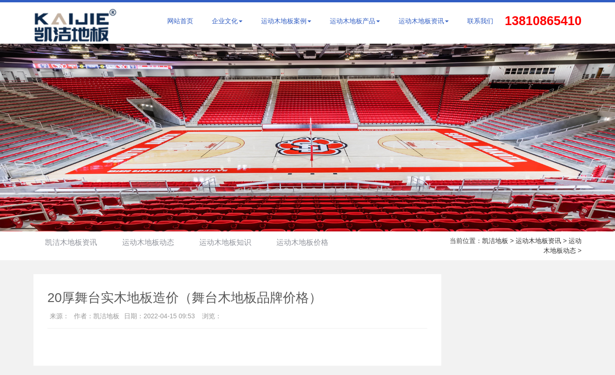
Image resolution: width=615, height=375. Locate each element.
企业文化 (227, 21)
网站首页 (180, 21)
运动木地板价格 (302, 242)
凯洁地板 (495, 240)
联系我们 (480, 21)
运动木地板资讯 (424, 21)
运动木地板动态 (148, 242)
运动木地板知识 (225, 242)
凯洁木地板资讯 (71, 242)
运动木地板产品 (355, 21)
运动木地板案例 (286, 21)
